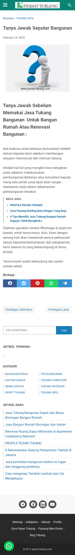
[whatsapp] (51, 283)
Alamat (45, 522)
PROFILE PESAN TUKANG (26, 205)
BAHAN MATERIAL (16, 374)
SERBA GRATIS (14, 386)
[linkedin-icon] (43, 504)
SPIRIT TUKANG (15, 392)
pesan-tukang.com (42, 549)
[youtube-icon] (52, 504)
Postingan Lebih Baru (18, 309)
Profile (57, 522)
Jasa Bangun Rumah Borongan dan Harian (35, 424)
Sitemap (17, 522)
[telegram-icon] (23, 504)
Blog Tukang (37, 535)
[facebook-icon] (33, 504)
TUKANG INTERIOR (53, 386)
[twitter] (24, 283)
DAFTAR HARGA (15, 380)
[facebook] (10, 283)
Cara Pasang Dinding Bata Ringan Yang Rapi (38, 210)
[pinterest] (37, 283)
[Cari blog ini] (69, 5)
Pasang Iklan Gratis (50, 528)
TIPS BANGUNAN (51, 374)
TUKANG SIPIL (50, 392)
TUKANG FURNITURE (54, 380)
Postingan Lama (58, 309)
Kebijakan (32, 522)
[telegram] (65, 283)
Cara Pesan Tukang (23, 528)
